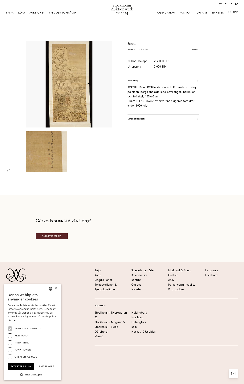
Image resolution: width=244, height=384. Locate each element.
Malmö (99, 336)
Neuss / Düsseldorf (144, 332)
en (226, 4)
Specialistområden (63, 13)
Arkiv (171, 280)
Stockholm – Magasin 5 (110, 322)
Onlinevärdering (52, 236)
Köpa (21, 13)
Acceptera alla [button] (21, 366)
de (236, 4)
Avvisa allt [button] (46, 366)
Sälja (10, 13)
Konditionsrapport (163, 119)
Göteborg (101, 332)
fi (231, 4)
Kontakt (186, 13)
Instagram (211, 270)
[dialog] (32, 332)
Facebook (211, 275)
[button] (32, 374)
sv (220, 4)
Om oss (202, 13)
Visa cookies (176, 289)
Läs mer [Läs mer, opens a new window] (12, 320)
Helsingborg (139, 313)
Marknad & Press (179, 270)
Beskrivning (163, 81)
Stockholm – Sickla (106, 327)
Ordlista (173, 275)
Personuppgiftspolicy (181, 285)
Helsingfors (138, 322)
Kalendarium (166, 13)
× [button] (55, 288)
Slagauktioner (103, 280)
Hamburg (137, 317)
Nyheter (218, 13)
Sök (233, 12)
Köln (134, 327)
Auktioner (37, 13)
